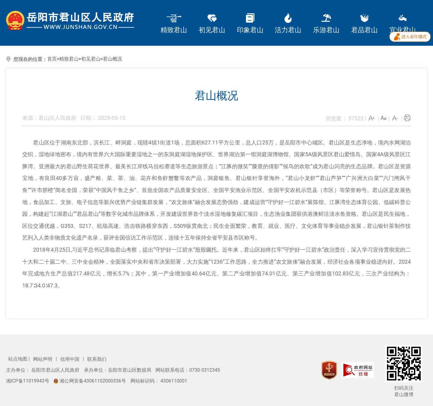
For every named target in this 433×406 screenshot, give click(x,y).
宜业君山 (402, 24)
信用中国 (70, 359)
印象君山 (250, 24)
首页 (52, 59)
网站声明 (43, 359)
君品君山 (364, 24)
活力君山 (288, 24)
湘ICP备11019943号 (28, 381)
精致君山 (174, 24)
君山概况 (112, 59)
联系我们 (96, 359)
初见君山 (212, 24)
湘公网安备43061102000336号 (90, 381)
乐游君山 (326, 24)
